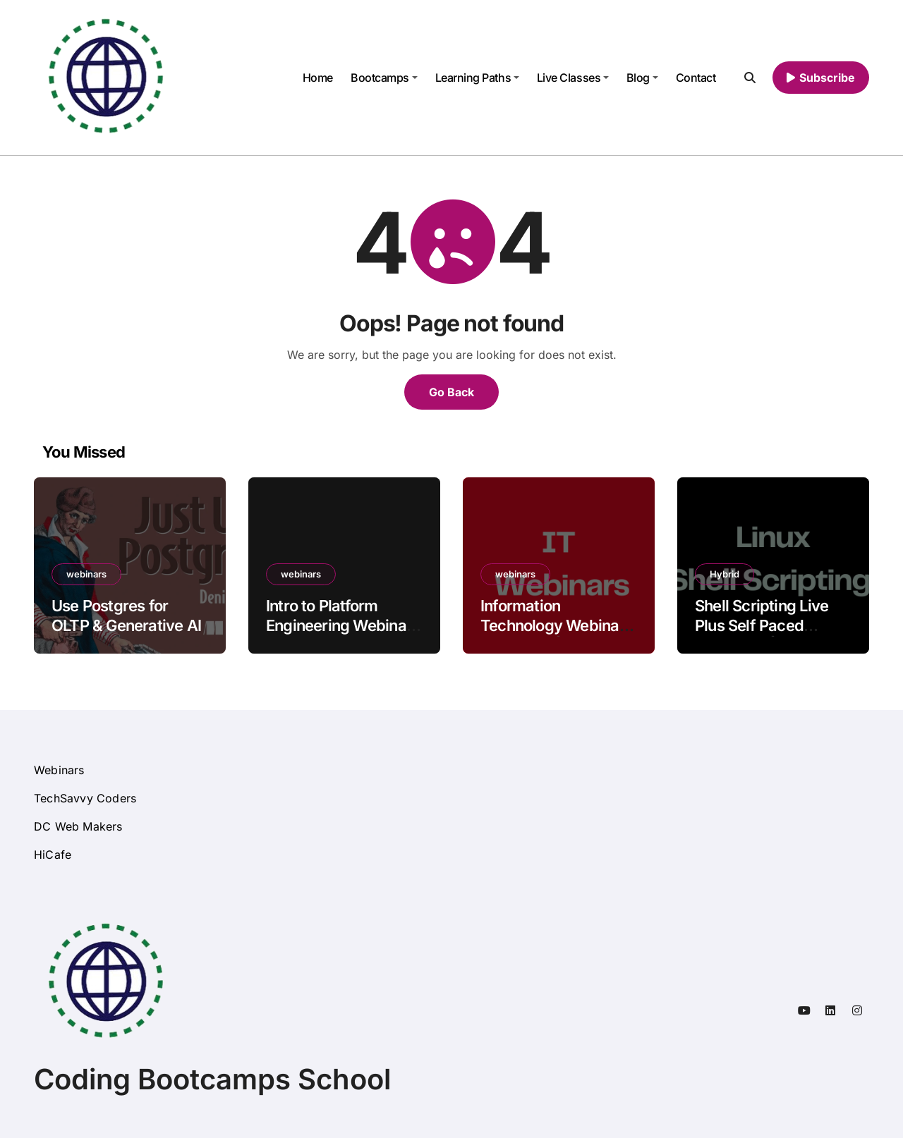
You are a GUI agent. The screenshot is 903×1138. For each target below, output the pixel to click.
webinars (86, 574)
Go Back (451, 392)
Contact (696, 78)
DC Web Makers (78, 826)
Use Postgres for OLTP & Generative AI (126, 615)
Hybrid (724, 574)
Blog (642, 78)
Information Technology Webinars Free (556, 625)
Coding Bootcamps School (212, 1079)
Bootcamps (384, 78)
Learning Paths (477, 78)
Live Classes (573, 78)
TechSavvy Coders (85, 798)
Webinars (59, 770)
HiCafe (52, 855)
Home (318, 78)
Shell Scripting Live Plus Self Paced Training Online (761, 625)
